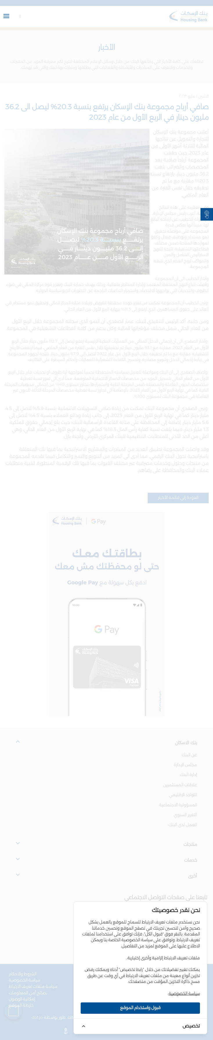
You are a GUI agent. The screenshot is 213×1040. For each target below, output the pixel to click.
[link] (207, 214)
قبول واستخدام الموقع (140, 1007)
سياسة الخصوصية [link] (184, 993)
